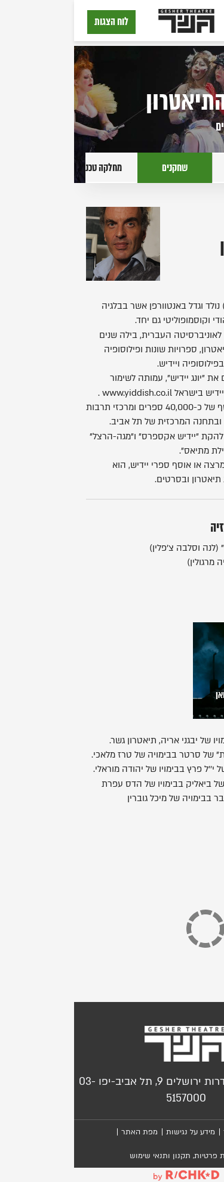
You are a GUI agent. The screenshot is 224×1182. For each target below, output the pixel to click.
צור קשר (163, 1132)
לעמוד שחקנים (177, 126)
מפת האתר (65, 1132)
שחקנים (100, 167)
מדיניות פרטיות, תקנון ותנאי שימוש (112, 1155)
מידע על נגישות (116, 1132)
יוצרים (175, 167)
